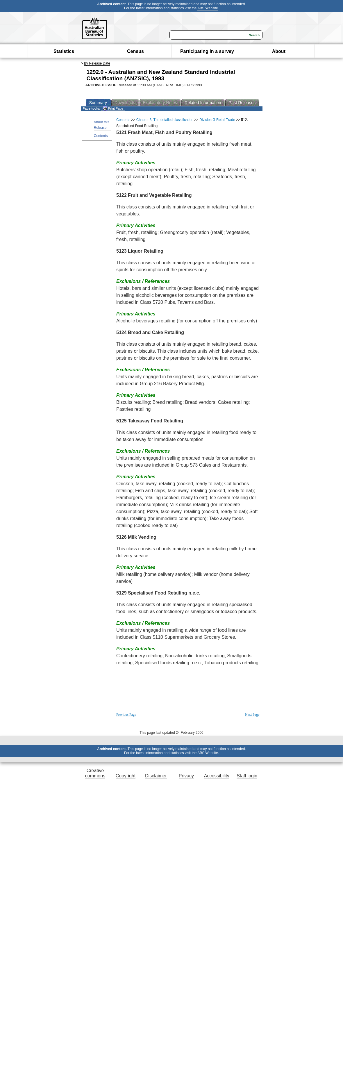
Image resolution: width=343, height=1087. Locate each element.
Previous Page (126, 715)
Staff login (247, 775)
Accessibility (216, 775)
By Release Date (97, 63)
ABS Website (207, 8)
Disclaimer (156, 775)
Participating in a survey (207, 51)
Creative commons (95, 773)
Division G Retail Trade (217, 120)
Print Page (113, 108)
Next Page (252, 715)
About (278, 51)
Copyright (125, 775)
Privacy (186, 775)
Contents (101, 136)
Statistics (63, 51)
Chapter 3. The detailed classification (165, 120)
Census (135, 51)
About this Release (101, 125)
